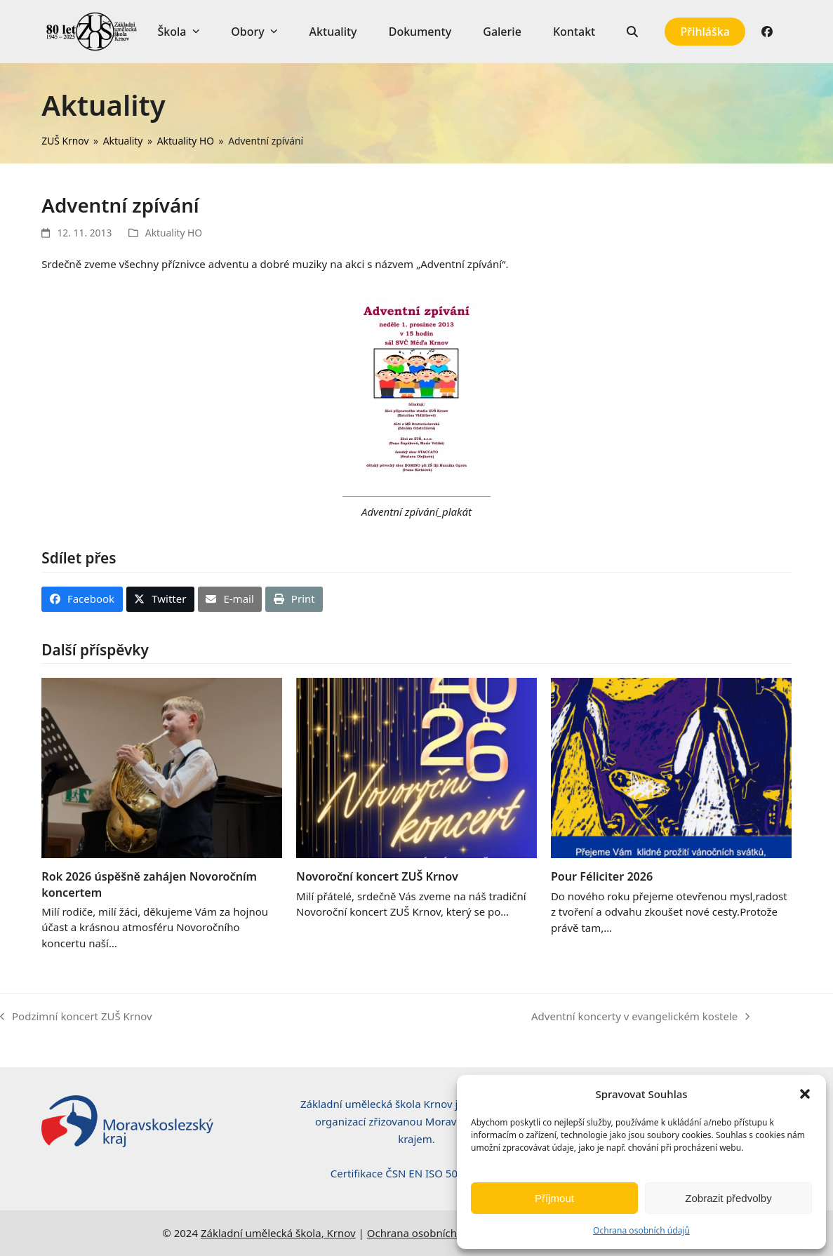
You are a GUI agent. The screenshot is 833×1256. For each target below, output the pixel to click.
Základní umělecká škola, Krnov (278, 1233)
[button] (805, 1094)
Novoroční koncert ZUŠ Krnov (377, 876)
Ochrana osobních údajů (641, 1230)
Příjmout (554, 1198)
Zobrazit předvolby (728, 1198)
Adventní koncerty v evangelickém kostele (640, 1017)
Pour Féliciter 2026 (602, 876)
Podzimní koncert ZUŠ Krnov (76, 1017)
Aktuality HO (173, 232)
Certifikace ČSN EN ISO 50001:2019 (416, 1173)
